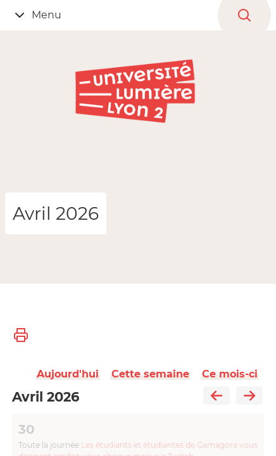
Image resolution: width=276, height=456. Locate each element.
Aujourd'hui (68, 374)
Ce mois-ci (230, 374)
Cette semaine (150, 374)
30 (26, 429)
